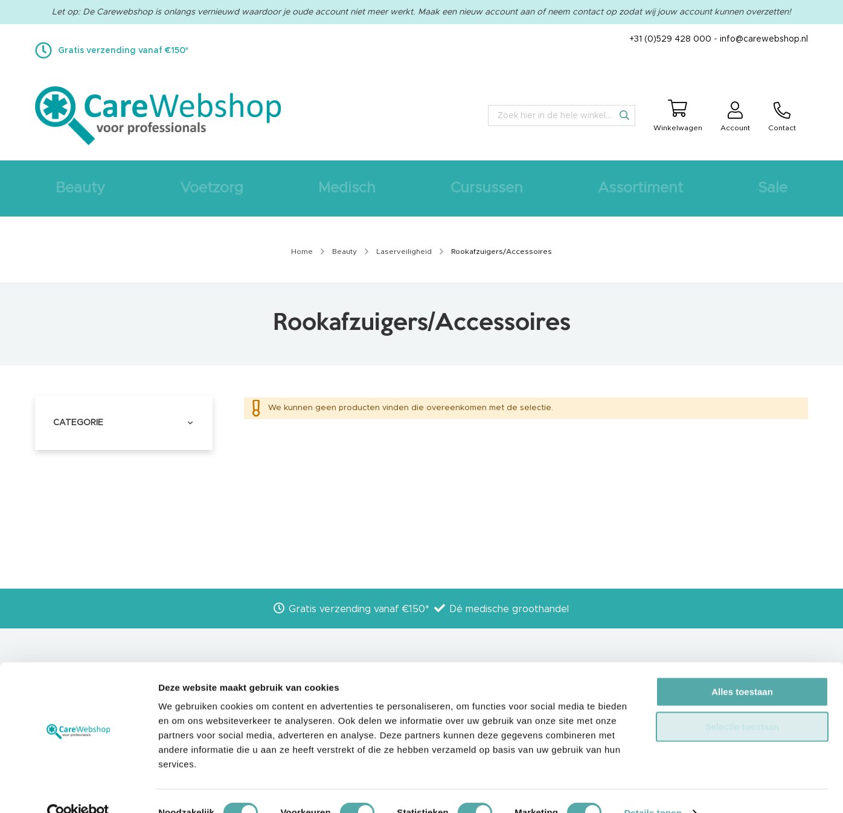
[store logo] (158, 115)
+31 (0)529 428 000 (670, 39)
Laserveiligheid (405, 251)
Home (303, 251)
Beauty (345, 251)
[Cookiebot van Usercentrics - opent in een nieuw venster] (78, 789)
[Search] (624, 115)
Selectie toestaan (742, 703)
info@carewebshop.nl (764, 39)
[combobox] (561, 115)
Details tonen (652, 789)
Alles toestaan (742, 668)
